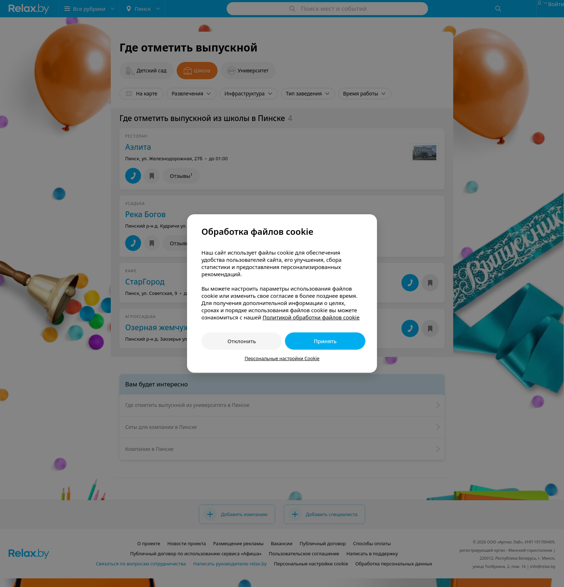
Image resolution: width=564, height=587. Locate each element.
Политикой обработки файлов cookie (311, 317)
